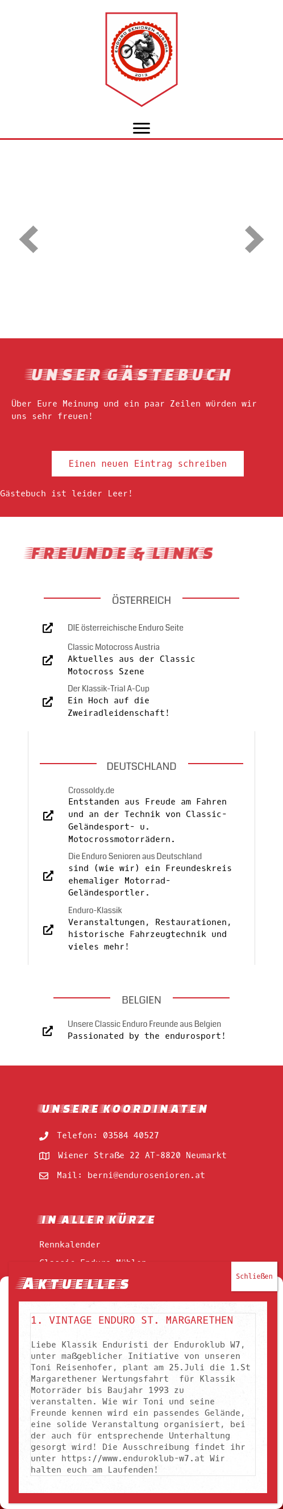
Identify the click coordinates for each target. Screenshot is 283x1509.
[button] (266, 1290)
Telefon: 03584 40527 (108, 1135)
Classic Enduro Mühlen (93, 1262)
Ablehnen (141, 1438)
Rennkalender (70, 1244)
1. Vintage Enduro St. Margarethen (132, 220)
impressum (157, 1494)
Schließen (254, 176)
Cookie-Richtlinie (99, 1494)
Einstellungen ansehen (141, 1469)
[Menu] (141, 128)
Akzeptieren (141, 1407)
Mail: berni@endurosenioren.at (131, 1175)
